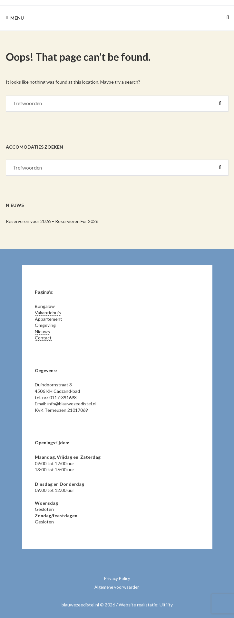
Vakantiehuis (48, 312)
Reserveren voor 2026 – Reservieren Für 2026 (52, 221)
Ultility (166, 604)
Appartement (48, 319)
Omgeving (45, 325)
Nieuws (42, 331)
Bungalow (45, 306)
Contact (43, 337)
